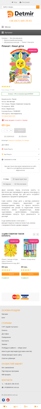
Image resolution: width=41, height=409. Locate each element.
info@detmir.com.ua (11, 387)
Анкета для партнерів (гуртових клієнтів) (17, 351)
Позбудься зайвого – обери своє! (14, 348)
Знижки (4, 344)
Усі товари (25, 140)
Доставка (5, 334)
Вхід (14, 2)
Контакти (5, 341)
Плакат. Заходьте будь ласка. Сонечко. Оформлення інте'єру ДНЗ (11, 261)
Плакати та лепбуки (14, 140)
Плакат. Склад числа (28, 259)
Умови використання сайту (12, 355)
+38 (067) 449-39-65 (20, 20)
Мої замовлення (8, 367)
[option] (10, 259)
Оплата (4, 330)
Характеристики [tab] (20, 179)
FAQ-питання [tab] (20, 184)
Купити (10, 274)
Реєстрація (25, 2)
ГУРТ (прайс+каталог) (10, 327)
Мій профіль (6, 375)
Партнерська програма (10, 371)
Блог (3, 318)
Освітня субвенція (8, 358)
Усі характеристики (8, 116)
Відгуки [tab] (7, 184)
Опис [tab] (6, 179)
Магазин (5, 314)
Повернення (6, 337)
